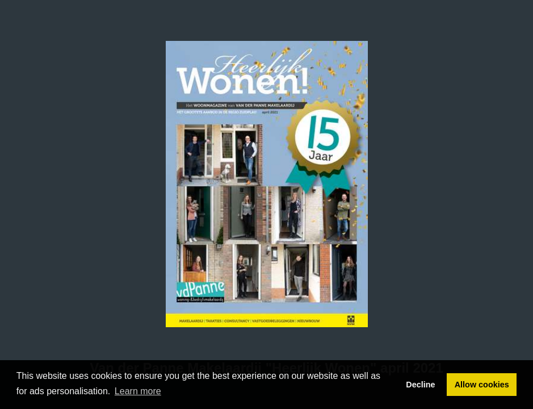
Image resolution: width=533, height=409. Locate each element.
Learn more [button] (138, 391)
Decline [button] (420, 384)
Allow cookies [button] (482, 384)
